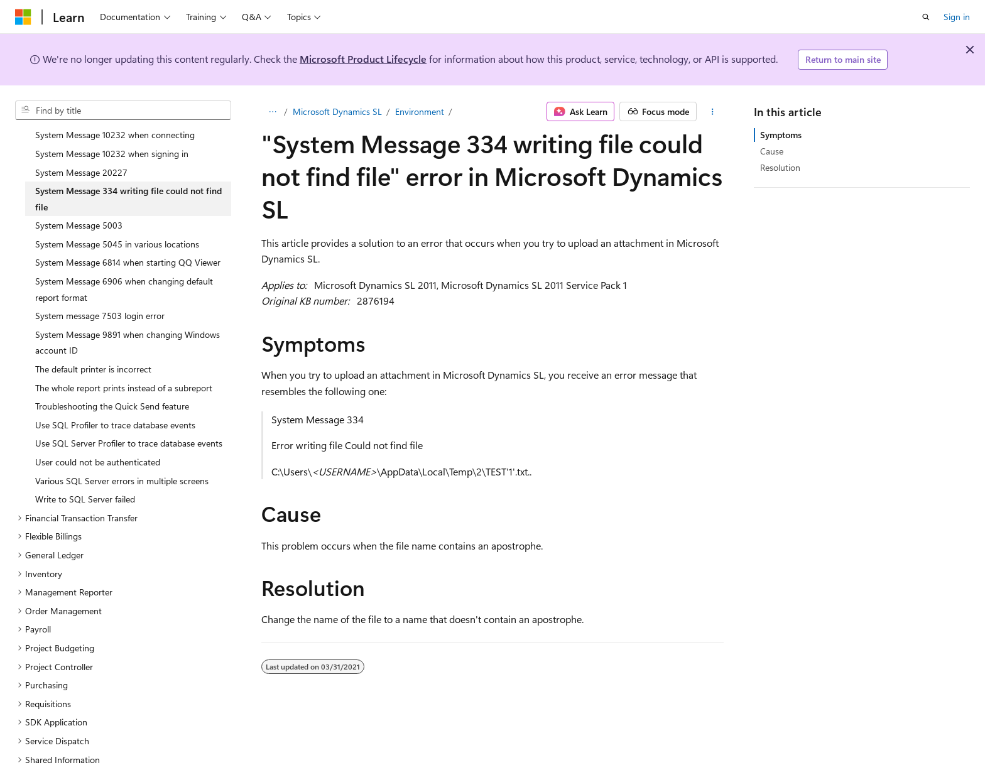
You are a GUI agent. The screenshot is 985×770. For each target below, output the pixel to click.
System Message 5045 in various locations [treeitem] (117, 214)
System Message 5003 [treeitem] (78, 195)
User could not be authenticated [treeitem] (97, 432)
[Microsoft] (23, 17)
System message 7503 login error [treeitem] (100, 285)
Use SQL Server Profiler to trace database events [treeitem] (128, 413)
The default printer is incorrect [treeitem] (93, 339)
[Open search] (926, 17)
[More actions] (713, 112)
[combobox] (123, 110)
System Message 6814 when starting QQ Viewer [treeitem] (127, 232)
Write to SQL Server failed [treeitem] (85, 469)
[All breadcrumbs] (272, 112)
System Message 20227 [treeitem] (81, 142)
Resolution (780, 167)
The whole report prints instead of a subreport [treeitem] (123, 358)
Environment (419, 111)
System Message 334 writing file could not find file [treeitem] (128, 169)
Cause (771, 151)
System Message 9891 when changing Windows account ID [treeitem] (127, 312)
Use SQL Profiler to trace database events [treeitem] (115, 395)
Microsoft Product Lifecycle (363, 58)
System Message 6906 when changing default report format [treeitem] (124, 259)
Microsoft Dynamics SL (337, 111)
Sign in (957, 17)
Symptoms (781, 135)
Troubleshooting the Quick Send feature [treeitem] (112, 376)
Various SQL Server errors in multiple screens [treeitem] (122, 451)
